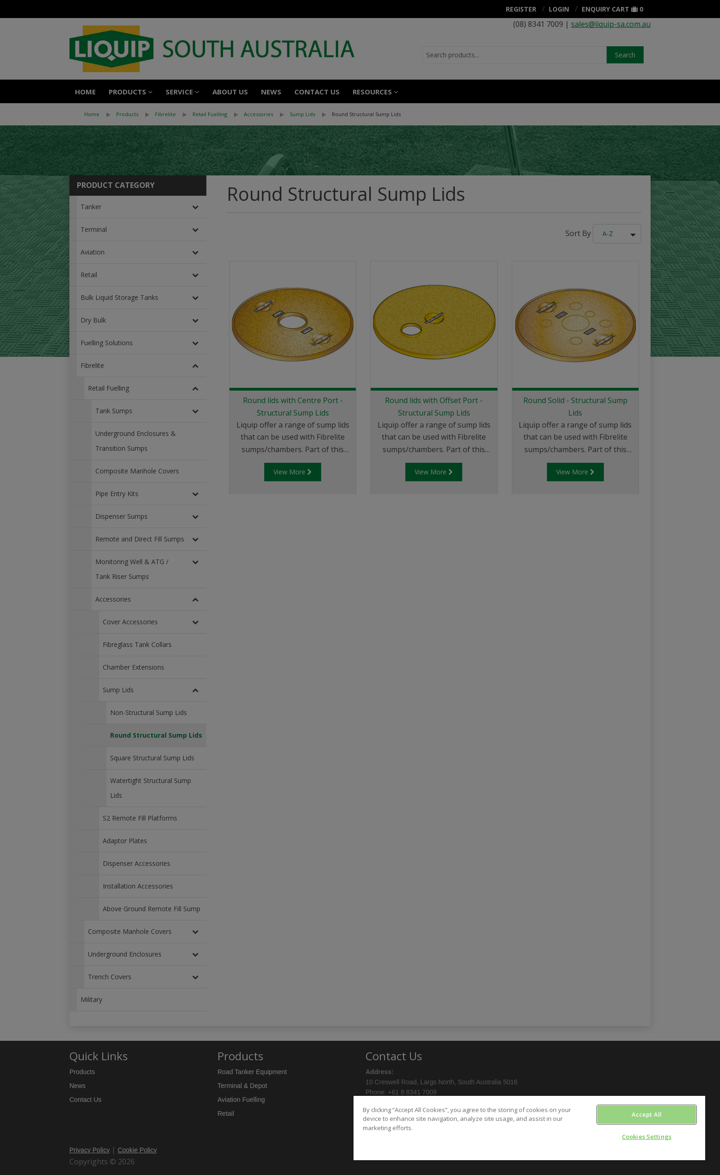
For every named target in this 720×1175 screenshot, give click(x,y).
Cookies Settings (646, 1136)
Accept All (647, 1114)
